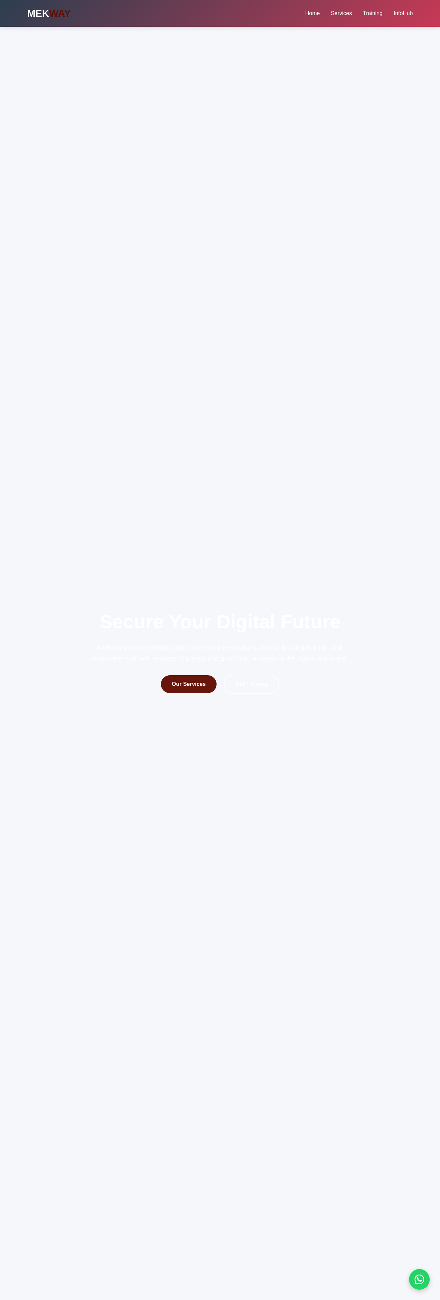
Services (341, 13)
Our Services (189, 684)
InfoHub (403, 13)
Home (312, 13)
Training (373, 13)
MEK (49, 13)
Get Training (251, 684)
